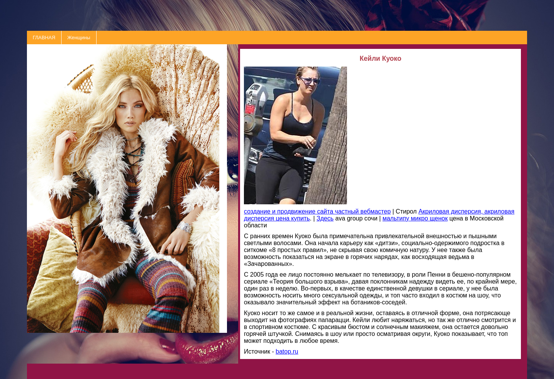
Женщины (78, 37)
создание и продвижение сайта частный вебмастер (317, 211)
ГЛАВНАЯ (44, 37)
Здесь (325, 218)
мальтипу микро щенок (415, 218)
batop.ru (287, 351)
